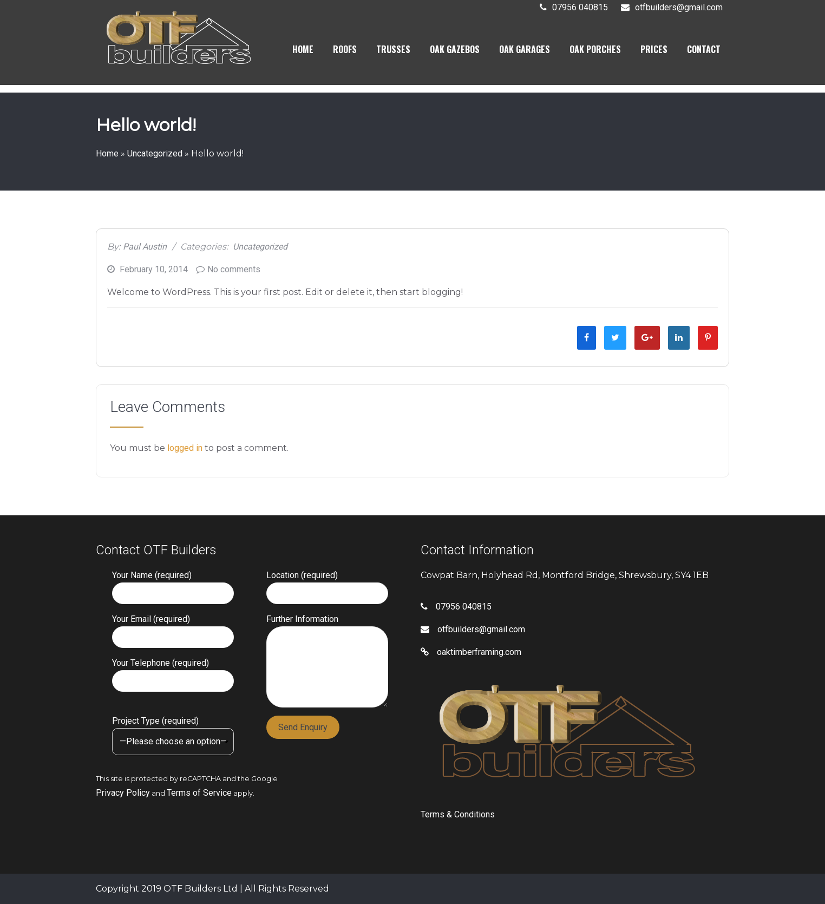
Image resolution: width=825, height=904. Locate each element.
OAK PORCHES (595, 50)
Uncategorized (154, 153)
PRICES (653, 50)
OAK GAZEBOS (455, 50)
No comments (233, 269)
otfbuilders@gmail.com (679, 8)
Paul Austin (145, 246)
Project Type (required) (173, 731)
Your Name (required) (173, 584)
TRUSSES (393, 50)
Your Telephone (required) (173, 672)
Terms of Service (199, 793)
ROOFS (345, 50)
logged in (184, 448)
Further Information (327, 626)
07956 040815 (580, 8)
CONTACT (704, 50)
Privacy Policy (123, 793)
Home (107, 153)
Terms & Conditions (458, 814)
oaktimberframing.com (471, 652)
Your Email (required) (173, 628)
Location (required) (327, 584)
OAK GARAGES (524, 50)
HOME (302, 50)
